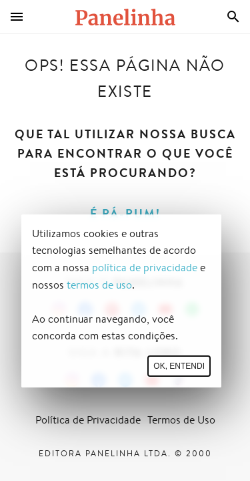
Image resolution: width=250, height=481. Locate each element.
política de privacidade (144, 268)
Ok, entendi (179, 366)
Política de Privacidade (88, 420)
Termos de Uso (181, 420)
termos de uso (99, 285)
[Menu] (16, 16)
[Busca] (233, 16)
